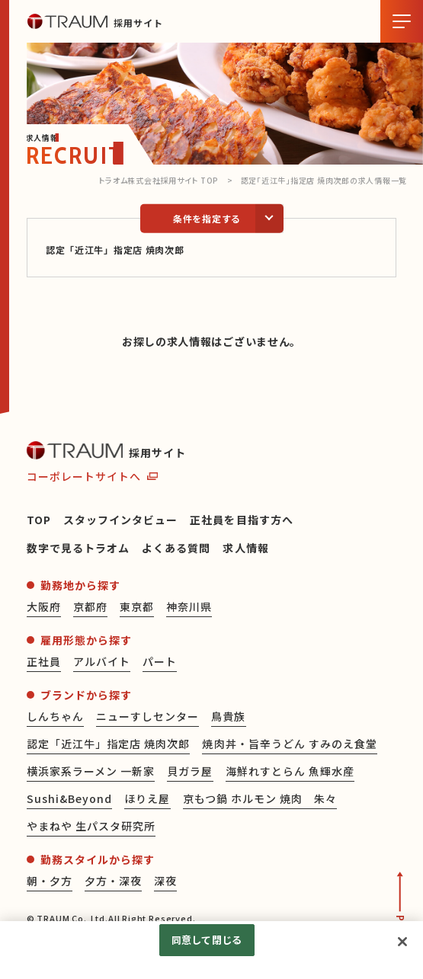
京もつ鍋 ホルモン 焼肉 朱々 (260, 798)
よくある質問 (176, 547)
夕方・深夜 (113, 880)
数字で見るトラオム (78, 547)
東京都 (137, 606)
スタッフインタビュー (120, 519)
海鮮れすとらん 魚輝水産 (290, 771)
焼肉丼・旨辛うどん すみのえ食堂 (289, 743)
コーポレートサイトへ (84, 476)
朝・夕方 (49, 880)
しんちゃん (55, 716)
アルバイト (101, 661)
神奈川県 (189, 606)
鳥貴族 (228, 716)
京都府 (90, 606)
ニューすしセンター (147, 716)
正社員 (44, 661)
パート (160, 661)
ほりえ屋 (147, 798)
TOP (39, 519)
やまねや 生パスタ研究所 (91, 825)
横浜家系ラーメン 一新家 (91, 771)
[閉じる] (402, 941)
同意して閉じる (206, 940)
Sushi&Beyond (70, 798)
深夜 (165, 880)
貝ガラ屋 (190, 771)
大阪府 (44, 606)
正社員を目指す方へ (241, 519)
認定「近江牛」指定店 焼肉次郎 (109, 743)
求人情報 (245, 547)
